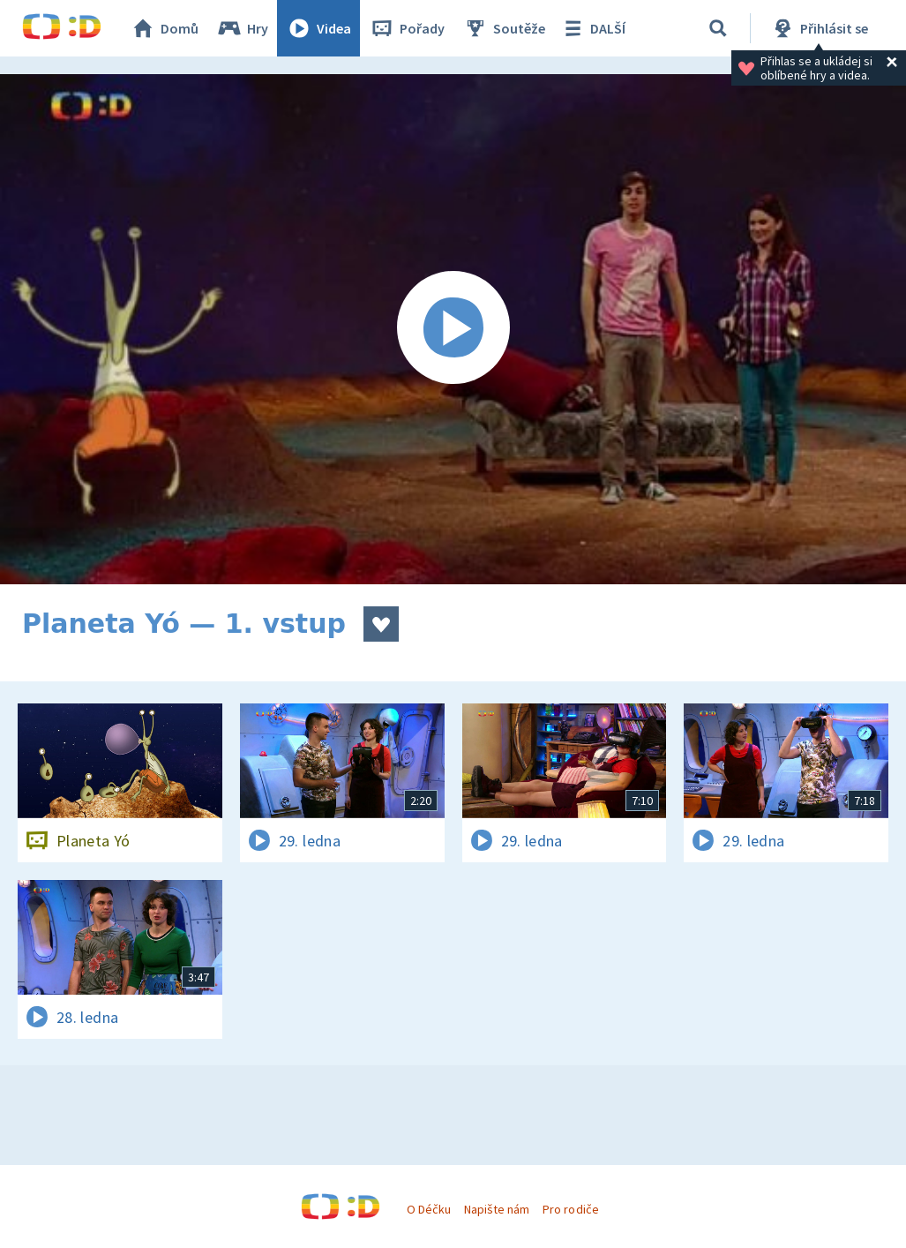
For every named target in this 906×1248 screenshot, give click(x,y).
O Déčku (429, 1209)
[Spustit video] (453, 329)
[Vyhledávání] (718, 28)
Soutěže (503, 28)
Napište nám (496, 1209)
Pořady (407, 28)
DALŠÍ (592, 28)
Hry (242, 28)
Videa (318, 28)
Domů (164, 28)
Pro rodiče (570, 1209)
